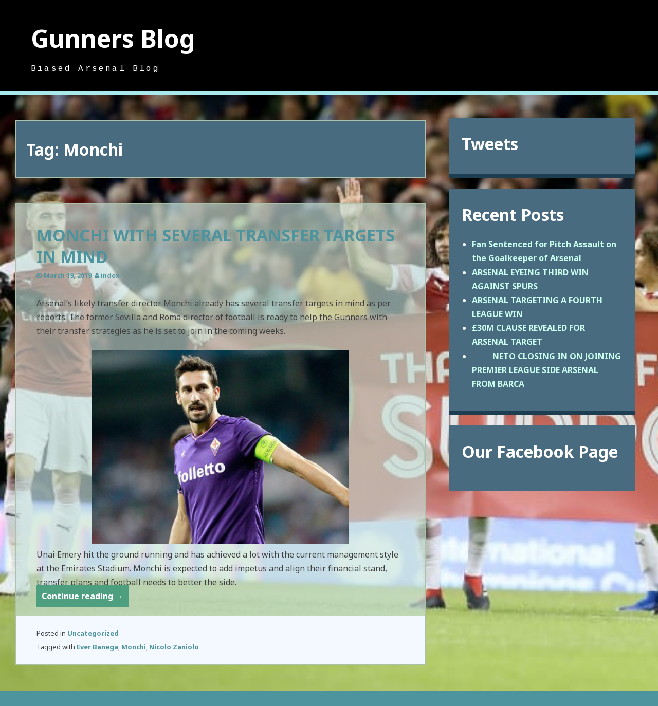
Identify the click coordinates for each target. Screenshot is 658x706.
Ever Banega (97, 647)
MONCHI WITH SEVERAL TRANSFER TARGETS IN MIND (215, 246)
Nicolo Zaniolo (174, 647)
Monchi (133, 647)
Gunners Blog (113, 38)
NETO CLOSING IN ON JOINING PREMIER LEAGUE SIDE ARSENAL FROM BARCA (546, 369)
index (110, 275)
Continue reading (85, 598)
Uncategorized (93, 633)
